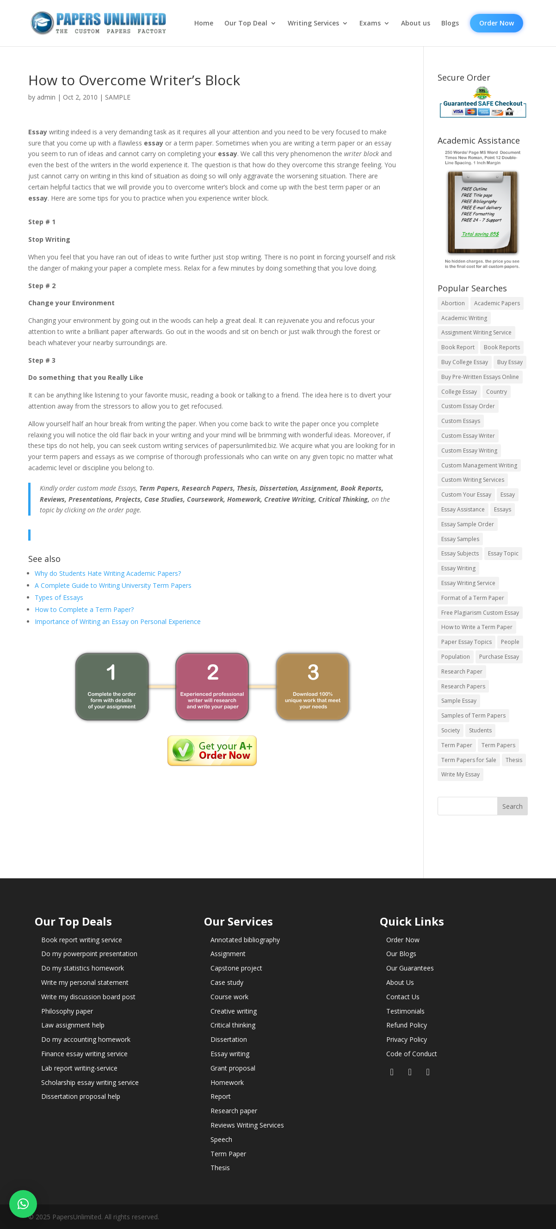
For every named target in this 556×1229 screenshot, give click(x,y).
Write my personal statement (85, 982)
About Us (400, 982)
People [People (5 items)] (510, 642)
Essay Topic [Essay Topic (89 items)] (503, 553)
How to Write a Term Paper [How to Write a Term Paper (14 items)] (477, 627)
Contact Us (403, 996)
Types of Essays (59, 597)
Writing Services (313, 23)
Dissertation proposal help (80, 1096)
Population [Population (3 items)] (455, 657)
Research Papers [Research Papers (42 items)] (463, 686)
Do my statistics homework (82, 968)
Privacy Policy (406, 1039)
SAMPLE (117, 97)
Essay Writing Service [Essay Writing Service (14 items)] (468, 583)
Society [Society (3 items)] (450, 730)
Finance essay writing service (84, 1053)
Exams (370, 23)
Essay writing (229, 1053)
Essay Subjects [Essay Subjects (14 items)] (460, 553)
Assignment (228, 953)
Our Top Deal (245, 23)
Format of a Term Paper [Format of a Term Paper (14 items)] (472, 598)
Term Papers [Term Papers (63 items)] (498, 745)
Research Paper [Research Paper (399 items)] (461, 671)
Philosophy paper (67, 1011)
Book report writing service (81, 939)
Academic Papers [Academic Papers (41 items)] (497, 303)
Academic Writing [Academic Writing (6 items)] (464, 318)
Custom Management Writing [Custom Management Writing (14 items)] (479, 465)
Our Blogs (401, 953)
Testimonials (405, 1011)
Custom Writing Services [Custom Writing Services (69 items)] (472, 480)
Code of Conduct (411, 1053)
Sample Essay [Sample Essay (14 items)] (458, 701)
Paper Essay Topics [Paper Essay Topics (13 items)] (466, 642)
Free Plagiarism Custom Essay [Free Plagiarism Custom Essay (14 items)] (480, 613)
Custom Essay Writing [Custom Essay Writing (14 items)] (469, 450)
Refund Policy (406, 1025)
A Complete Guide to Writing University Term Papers (113, 585)
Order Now (496, 23)
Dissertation (228, 1039)
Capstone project (236, 968)
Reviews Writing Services (247, 1125)
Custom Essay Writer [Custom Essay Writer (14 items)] (468, 436)
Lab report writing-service (79, 1068)
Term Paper (228, 1153)
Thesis (220, 1167)
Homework (227, 1082)
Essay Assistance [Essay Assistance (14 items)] (463, 509)
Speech (221, 1139)
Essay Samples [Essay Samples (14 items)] (460, 539)
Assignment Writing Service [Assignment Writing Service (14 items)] (476, 332)
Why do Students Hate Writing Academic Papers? (108, 573)
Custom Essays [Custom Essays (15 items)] (460, 421)
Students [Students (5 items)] (480, 730)
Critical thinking (232, 1025)
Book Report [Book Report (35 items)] (458, 347)
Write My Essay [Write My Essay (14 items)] (460, 774)
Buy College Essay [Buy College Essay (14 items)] (464, 362)
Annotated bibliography (245, 939)
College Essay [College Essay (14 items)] (459, 392)
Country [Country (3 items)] (496, 392)
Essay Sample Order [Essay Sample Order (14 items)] (467, 524)
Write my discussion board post (88, 996)
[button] (23, 1204)
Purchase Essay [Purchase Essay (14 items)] (499, 657)
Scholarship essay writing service (90, 1082)
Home (203, 23)
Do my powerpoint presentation (89, 953)
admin (46, 97)
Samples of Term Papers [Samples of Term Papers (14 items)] (473, 715)
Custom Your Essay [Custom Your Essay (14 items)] (466, 494)
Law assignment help (73, 1025)
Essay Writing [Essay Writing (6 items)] (458, 568)
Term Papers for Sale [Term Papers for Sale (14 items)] (468, 760)
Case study (226, 982)
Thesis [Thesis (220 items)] (514, 760)
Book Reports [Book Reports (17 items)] (502, 347)
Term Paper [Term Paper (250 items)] (456, 745)
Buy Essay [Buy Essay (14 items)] (510, 362)
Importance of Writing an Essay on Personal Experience (118, 621)
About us (415, 23)
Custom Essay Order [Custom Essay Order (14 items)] (468, 406)
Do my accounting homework (85, 1039)
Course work (229, 996)
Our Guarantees (410, 968)
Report (220, 1096)
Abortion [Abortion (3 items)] (453, 303)
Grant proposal (232, 1068)
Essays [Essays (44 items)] (502, 509)
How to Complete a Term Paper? (84, 609)
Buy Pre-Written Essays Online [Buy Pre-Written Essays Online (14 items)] (480, 377)
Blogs (450, 23)
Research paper (233, 1110)
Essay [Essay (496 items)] (507, 494)
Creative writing (233, 1011)
